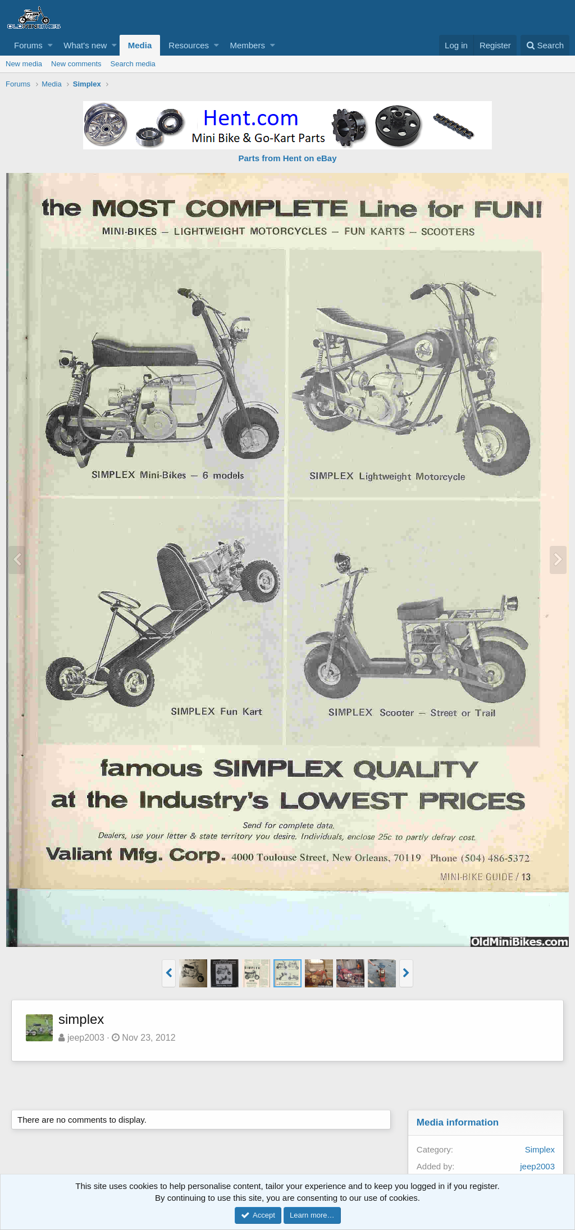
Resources (188, 45)
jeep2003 (85, 1037)
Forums (28, 45)
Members (247, 45)
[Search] (545, 45)
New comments (76, 64)
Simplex (540, 1149)
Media (140, 45)
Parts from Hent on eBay (287, 158)
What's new (85, 45)
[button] (50, 45)
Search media (133, 64)
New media (24, 64)
